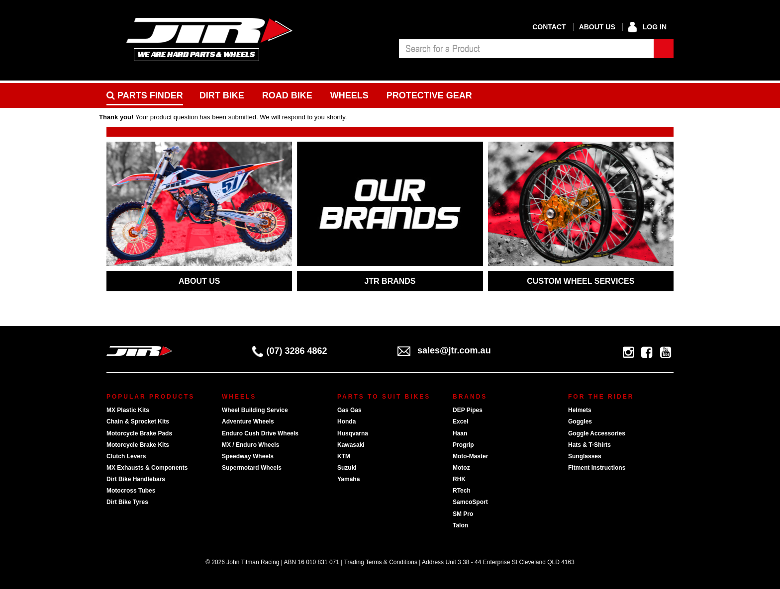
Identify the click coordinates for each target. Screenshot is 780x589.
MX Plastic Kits (127, 410)
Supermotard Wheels (252, 467)
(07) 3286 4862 (289, 351)
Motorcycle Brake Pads (139, 433)
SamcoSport (470, 502)
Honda (346, 421)
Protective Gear (429, 95)
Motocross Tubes (130, 490)
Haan (460, 433)
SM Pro (463, 513)
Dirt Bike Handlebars (135, 479)
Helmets (579, 410)
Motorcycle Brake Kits (137, 444)
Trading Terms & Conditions (380, 562)
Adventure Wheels (248, 421)
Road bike (287, 95)
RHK (459, 479)
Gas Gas (349, 410)
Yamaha (348, 479)
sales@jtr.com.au (444, 350)
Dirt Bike (221, 95)
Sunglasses (584, 456)
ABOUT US (199, 281)
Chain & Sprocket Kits (137, 421)
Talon (460, 525)
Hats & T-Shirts (589, 444)
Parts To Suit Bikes (383, 396)
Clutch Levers (126, 456)
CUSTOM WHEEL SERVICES (580, 281)
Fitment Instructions (596, 467)
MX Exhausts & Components (147, 467)
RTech (462, 490)
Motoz (461, 467)
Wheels (349, 95)
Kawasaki (351, 444)
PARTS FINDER (144, 95)
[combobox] (526, 48)
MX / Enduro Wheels (250, 444)
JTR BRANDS (389, 281)
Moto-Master (470, 456)
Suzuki (347, 467)
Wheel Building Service (255, 410)
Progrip (463, 444)
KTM (343, 456)
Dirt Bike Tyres (127, 502)
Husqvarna (352, 433)
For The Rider (601, 396)
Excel (460, 421)
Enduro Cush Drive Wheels (260, 433)
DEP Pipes (468, 410)
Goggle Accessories (596, 433)
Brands (470, 396)
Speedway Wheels (248, 456)
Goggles (580, 421)
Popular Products (150, 396)
